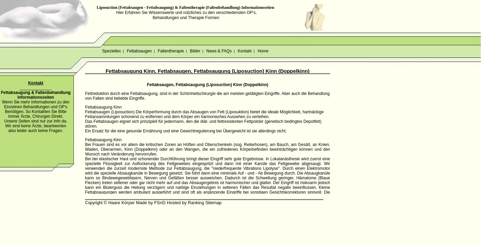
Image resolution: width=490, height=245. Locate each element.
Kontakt (244, 51)
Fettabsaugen (139, 51)
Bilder (195, 51)
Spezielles (111, 51)
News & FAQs (219, 51)
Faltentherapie (171, 51)
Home (263, 51)
